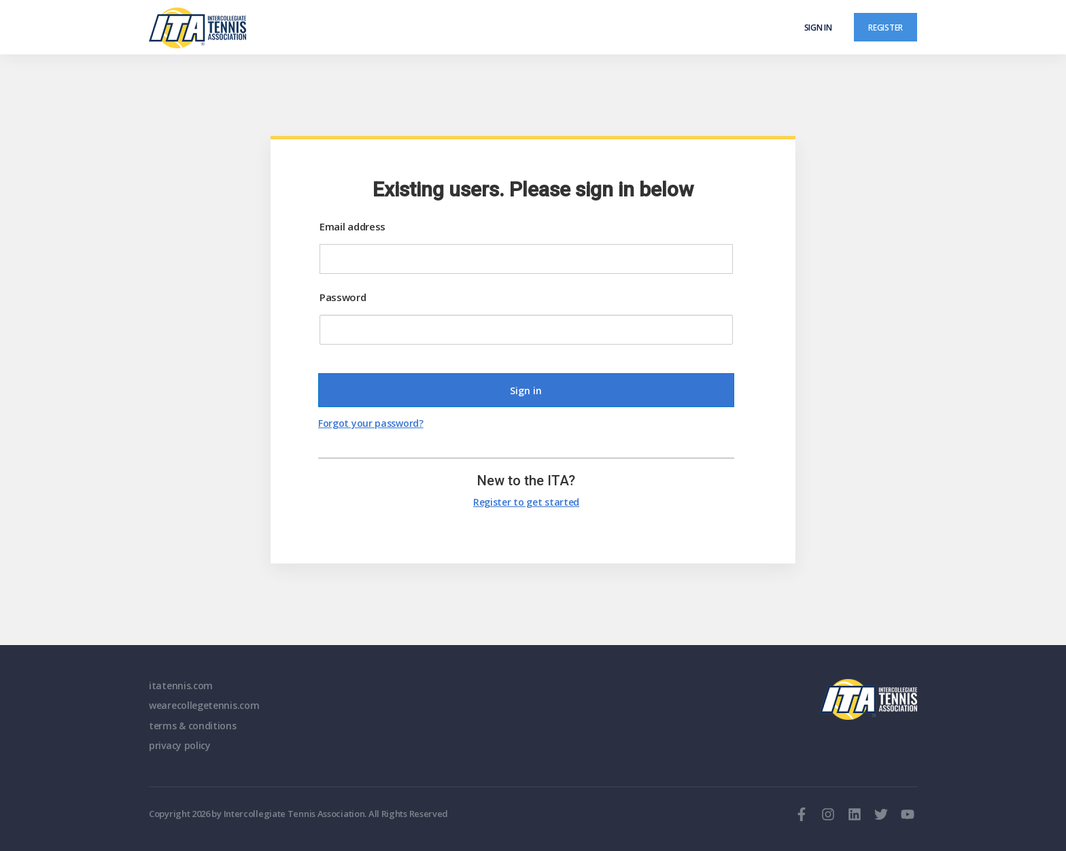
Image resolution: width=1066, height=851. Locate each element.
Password (343, 297)
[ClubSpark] (341, 27)
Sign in (818, 27)
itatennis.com (181, 685)
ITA (868, 699)
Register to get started (526, 502)
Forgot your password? (371, 423)
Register (885, 27)
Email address (352, 226)
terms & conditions (193, 725)
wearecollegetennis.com (204, 705)
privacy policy (180, 745)
